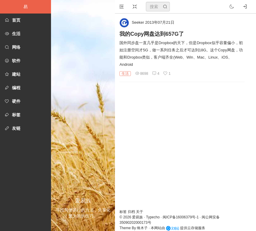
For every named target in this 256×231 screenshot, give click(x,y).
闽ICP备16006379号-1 (181, 217)
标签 (123, 212)
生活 (125, 73)
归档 (132, 212)
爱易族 (137, 217)
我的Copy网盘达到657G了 (151, 34)
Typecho (153, 217)
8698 (141, 73)
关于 (139, 212)
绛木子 (142, 228)
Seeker (138, 22)
